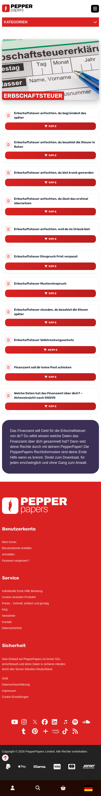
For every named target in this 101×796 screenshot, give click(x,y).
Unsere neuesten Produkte (19, 597)
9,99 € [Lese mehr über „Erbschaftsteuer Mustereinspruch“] (52, 293)
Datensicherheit (12, 628)
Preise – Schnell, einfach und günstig (25, 603)
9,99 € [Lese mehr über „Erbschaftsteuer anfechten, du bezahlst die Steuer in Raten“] (52, 155)
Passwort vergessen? (15, 560)
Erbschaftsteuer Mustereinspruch (40, 283)
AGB (5, 678)
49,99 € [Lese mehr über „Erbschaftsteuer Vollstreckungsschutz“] (53, 349)
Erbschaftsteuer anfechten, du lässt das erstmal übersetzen (51, 201)
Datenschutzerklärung (16, 684)
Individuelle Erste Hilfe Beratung (22, 591)
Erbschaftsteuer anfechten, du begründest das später (50, 115)
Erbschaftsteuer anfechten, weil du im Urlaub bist (52, 229)
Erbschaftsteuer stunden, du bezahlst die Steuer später (51, 312)
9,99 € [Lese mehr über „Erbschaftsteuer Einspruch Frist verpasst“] (52, 266)
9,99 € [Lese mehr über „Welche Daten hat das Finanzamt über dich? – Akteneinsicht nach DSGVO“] (52, 406)
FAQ (5, 609)
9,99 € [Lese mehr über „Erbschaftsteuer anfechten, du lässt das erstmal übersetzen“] (52, 211)
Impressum (9, 690)
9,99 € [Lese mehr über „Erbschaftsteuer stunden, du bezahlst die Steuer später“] (52, 322)
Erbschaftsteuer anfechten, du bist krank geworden (54, 172)
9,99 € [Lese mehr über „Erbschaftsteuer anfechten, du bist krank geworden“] (52, 182)
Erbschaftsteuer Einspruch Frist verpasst (46, 256)
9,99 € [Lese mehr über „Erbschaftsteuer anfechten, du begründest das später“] (52, 126)
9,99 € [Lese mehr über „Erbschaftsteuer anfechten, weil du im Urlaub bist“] (52, 238)
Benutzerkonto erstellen (17, 548)
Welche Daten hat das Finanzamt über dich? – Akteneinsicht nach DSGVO (48, 395)
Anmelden (8, 554)
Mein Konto (9, 542)
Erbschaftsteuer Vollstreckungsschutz (44, 340)
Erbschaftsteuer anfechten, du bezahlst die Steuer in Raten (54, 144)
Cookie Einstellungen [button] (15, 696)
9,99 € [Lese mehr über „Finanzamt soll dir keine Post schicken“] (52, 376)
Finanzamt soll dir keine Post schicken (43, 367)
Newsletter (8, 615)
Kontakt (7, 622)
